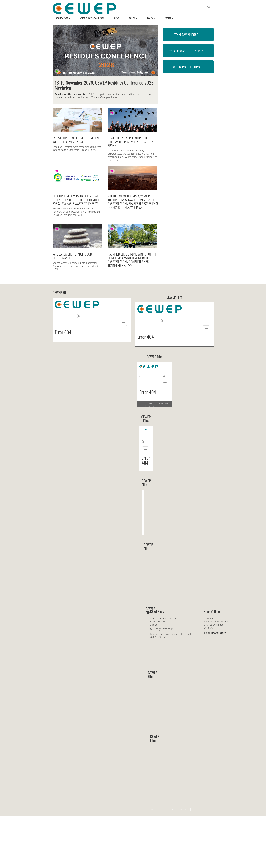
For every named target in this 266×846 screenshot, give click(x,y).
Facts (151, 18)
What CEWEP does (186, 34)
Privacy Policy (169, 809)
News (116, 18)
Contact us (155, 809)
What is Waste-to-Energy (186, 50)
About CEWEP (63, 18)
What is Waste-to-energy (92, 18)
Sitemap (195, 809)
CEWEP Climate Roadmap (186, 66)
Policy (133, 18)
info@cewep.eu (218, 632)
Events (169, 18)
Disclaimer (183, 809)
